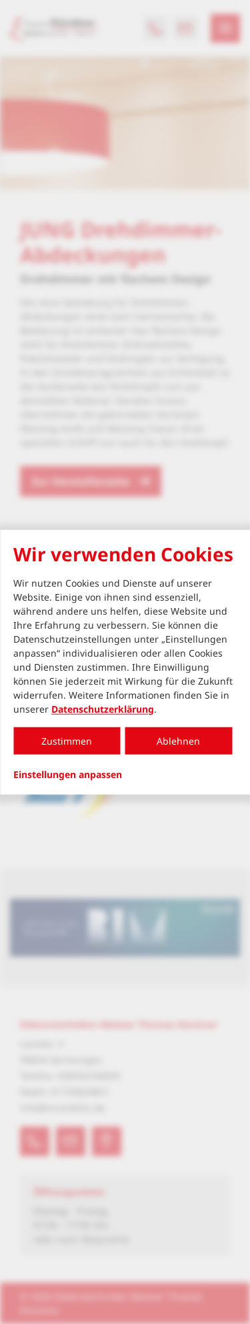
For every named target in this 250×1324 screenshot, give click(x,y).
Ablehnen (178, 740)
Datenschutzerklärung (102, 708)
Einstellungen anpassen (67, 774)
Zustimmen (66, 740)
